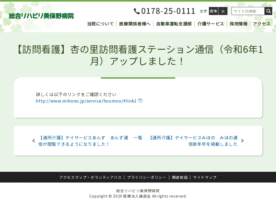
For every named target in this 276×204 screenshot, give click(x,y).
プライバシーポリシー (146, 177)
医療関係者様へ (134, 23)
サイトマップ (205, 177)
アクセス (262, 23)
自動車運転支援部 (174, 23)
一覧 (137, 137)
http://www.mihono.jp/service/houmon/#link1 (86, 100)
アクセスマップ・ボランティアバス (90, 177)
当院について (100, 23)
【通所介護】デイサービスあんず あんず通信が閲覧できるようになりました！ (83, 140)
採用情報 (239, 23)
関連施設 (180, 177)
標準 (213, 11)
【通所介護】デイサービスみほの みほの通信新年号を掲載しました (193, 140)
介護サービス (210, 23)
